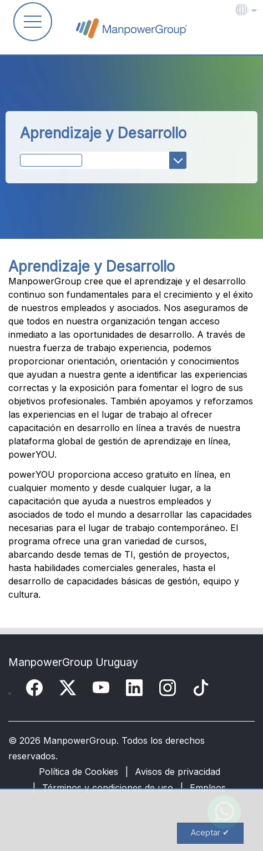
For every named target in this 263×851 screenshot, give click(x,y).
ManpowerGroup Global (131, 28)
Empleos (208, 787)
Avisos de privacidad (177, 771)
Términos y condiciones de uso (107, 787)
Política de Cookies (78, 771)
